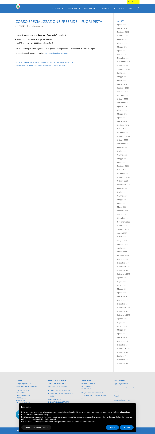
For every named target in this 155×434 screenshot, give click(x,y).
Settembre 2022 (123, 144)
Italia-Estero (107, 8)
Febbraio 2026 (123, 32)
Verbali (116, 396)
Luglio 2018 (121, 322)
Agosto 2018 (122, 319)
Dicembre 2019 (123, 263)
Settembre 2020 (123, 229)
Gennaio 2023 (122, 129)
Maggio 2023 (122, 114)
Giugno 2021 (122, 196)
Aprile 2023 (121, 117)
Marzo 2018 (122, 337)
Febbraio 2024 (123, 88)
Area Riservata (133, 2)
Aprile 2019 (121, 292)
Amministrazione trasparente (124, 388)
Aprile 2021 (121, 203)
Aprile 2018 (121, 333)
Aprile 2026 (121, 24)
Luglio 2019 (121, 281)
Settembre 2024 (123, 69)
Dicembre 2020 (123, 218)
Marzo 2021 (122, 207)
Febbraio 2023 (123, 125)
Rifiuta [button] (112, 427)
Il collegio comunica (35, 26)
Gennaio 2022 (122, 170)
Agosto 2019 (122, 278)
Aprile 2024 (121, 80)
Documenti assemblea (122, 400)
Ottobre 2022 (122, 140)
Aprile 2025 (121, 50)
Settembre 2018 (123, 315)
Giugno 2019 (122, 285)
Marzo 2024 (122, 84)
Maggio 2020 (122, 244)
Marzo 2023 (122, 121)
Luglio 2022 (121, 151)
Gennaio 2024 (122, 91)
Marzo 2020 (122, 252)
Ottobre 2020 (122, 225)
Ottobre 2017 (122, 352)
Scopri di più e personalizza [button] (36, 427)
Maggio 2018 (122, 330)
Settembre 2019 (123, 274)
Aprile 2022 (121, 162)
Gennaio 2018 (122, 341)
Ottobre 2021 (122, 181)
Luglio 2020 (121, 237)
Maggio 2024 (122, 76)
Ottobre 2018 (122, 311)
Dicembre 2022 (123, 132)
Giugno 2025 (122, 43)
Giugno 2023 (122, 110)
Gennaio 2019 (122, 300)
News (121, 8)
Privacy (116, 392)
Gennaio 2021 (122, 214)
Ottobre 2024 (122, 65)
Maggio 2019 (122, 289)
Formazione (72, 8)
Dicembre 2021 (123, 173)
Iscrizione (56, 8)
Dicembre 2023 (123, 95)
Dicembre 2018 (123, 304)
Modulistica (89, 8)
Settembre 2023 (123, 103)
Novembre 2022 (123, 136)
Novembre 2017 (123, 348)
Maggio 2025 (122, 47)
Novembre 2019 (123, 266)
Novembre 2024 (123, 62)
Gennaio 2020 (122, 259)
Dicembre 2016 (123, 360)
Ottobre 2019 (122, 270)
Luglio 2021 (121, 192)
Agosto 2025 (122, 39)
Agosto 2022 (122, 147)
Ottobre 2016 (122, 363)
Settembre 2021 (123, 184)
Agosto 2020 (122, 233)
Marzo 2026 (122, 28)
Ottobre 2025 (122, 35)
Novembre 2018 (123, 307)
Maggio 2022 (122, 158)
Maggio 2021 (122, 199)
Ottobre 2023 (122, 99)
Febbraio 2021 (123, 211)
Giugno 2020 (122, 240)
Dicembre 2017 (123, 345)
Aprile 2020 (121, 248)
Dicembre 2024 (123, 58)
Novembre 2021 (123, 177)
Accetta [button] (127, 427)
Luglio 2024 (121, 73)
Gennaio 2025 (122, 54)
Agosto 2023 (122, 106)
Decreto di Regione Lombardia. (57, 53)
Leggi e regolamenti (121, 384)
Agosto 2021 (122, 188)
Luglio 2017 (121, 356)
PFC (130, 8)
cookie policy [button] (43, 414)
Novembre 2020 (123, 222)
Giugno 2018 (122, 326)
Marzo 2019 (122, 296)
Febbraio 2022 (123, 166)
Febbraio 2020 (123, 255)
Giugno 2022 (122, 155)
